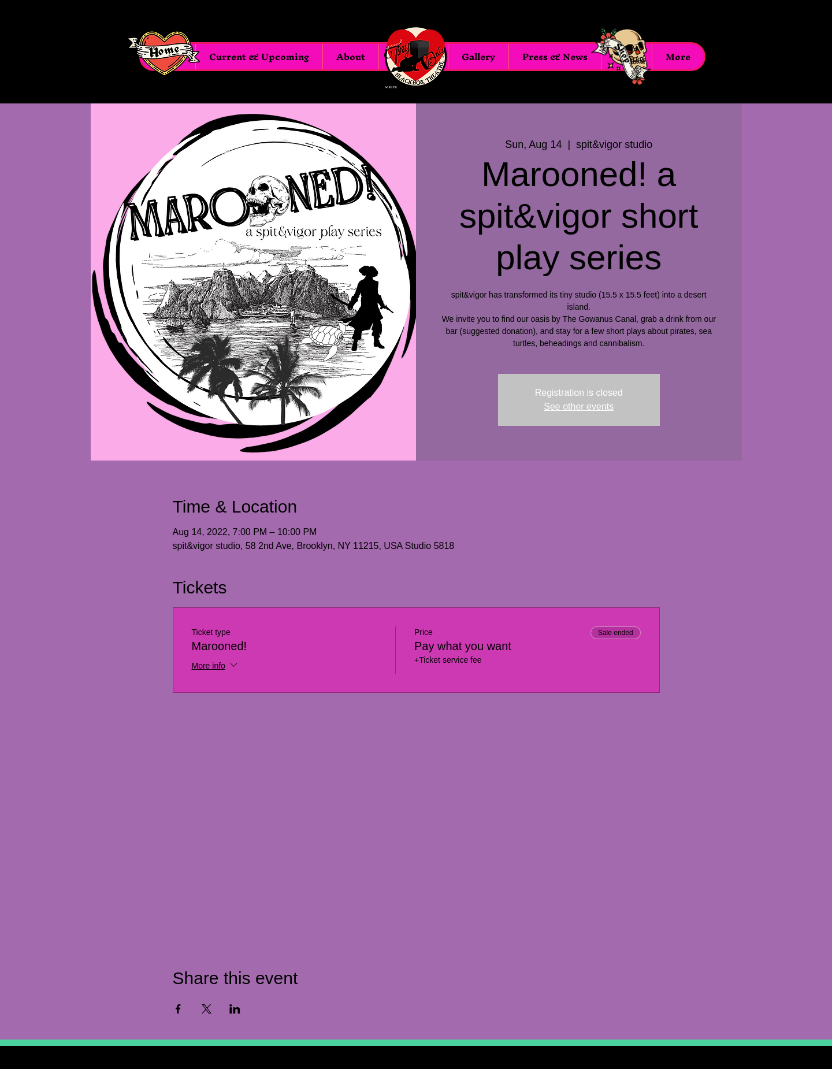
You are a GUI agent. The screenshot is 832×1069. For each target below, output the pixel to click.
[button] (478, 56)
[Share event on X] (206, 1009)
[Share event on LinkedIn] (234, 1009)
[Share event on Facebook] (178, 1009)
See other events (579, 406)
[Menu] (416, 56)
